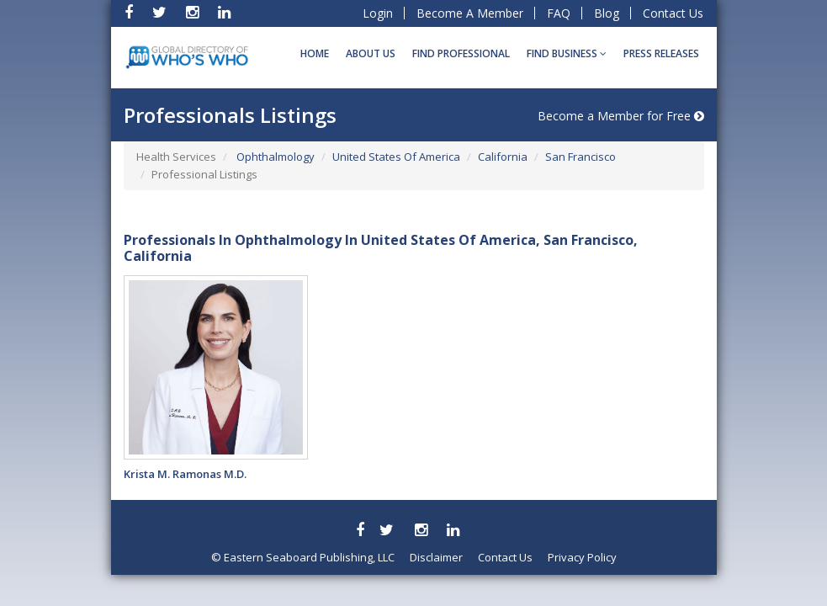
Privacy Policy (582, 557)
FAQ (558, 13)
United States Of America (396, 156)
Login (378, 13)
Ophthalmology (274, 156)
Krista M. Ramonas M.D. (185, 473)
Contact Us (673, 13)
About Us (370, 53)
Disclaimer (436, 557)
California (502, 156)
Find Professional (461, 53)
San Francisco (580, 156)
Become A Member (469, 13)
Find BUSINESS (567, 53)
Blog (606, 13)
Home (314, 53)
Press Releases (661, 53)
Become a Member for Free (621, 116)
